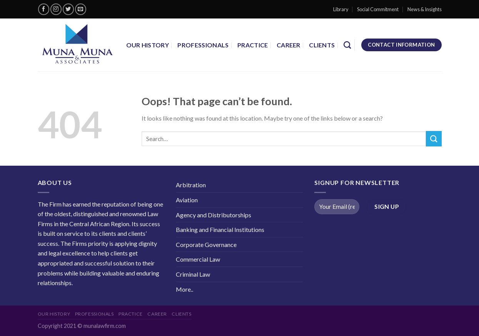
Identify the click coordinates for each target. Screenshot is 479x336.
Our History (147, 45)
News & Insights (424, 9)
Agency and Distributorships (213, 214)
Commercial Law (198, 259)
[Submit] (433, 138)
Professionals (203, 45)
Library (341, 9)
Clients (322, 45)
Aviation (187, 199)
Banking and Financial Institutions (220, 229)
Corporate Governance (206, 244)
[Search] (347, 45)
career (288, 45)
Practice (252, 45)
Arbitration (191, 184)
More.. (184, 289)
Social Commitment (378, 9)
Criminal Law (193, 274)
